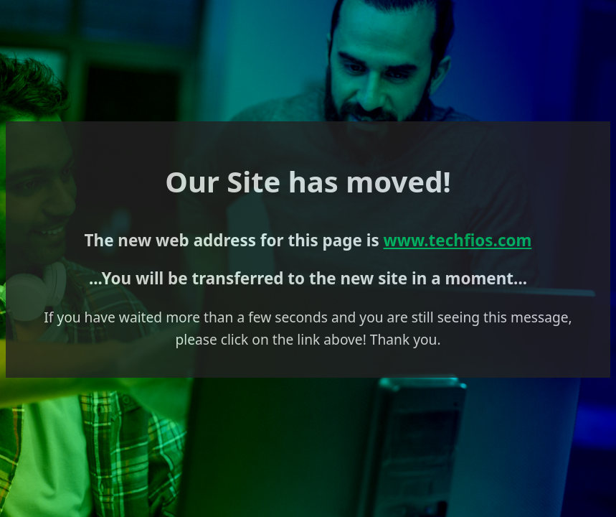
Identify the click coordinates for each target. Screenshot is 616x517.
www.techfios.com (458, 240)
